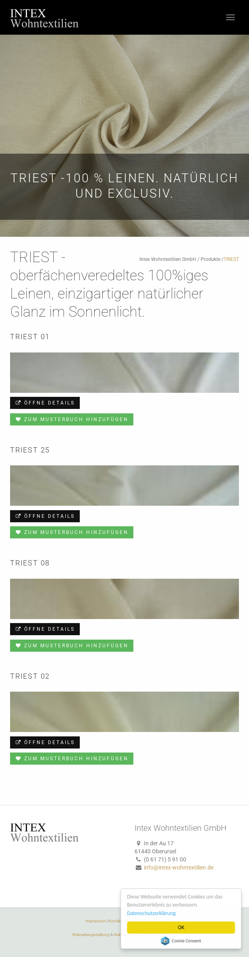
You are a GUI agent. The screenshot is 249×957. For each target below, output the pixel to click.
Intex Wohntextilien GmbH (167, 259)
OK (182, 927)
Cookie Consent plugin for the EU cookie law (182, 940)
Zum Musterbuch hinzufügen (72, 419)
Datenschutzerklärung (152, 913)
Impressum (95, 921)
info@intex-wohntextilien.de (179, 867)
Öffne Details (45, 403)
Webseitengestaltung (91, 934)
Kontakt (115, 921)
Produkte (210, 259)
